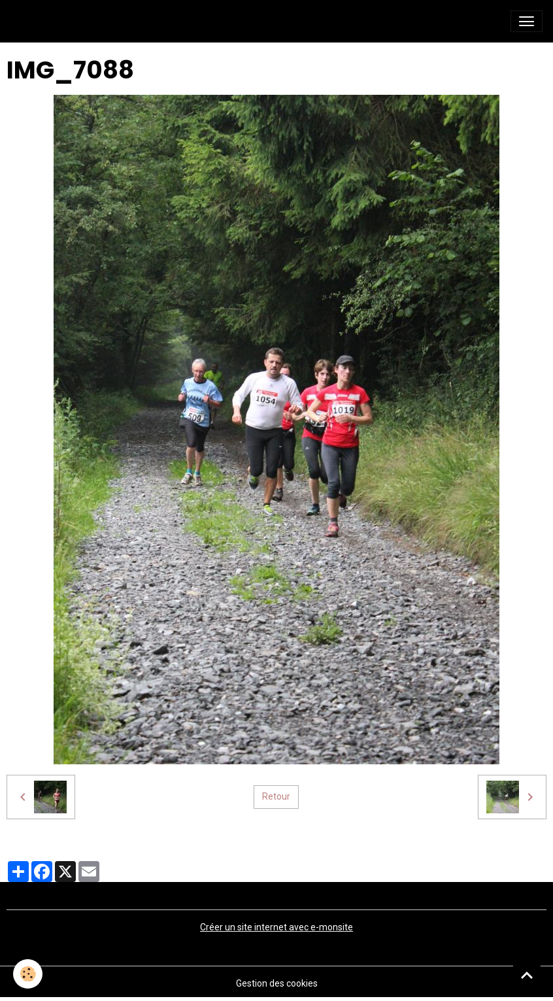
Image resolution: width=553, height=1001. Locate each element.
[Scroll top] (527, 975)
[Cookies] (27, 974)
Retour (276, 796)
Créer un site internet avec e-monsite (276, 927)
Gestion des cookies (277, 983)
